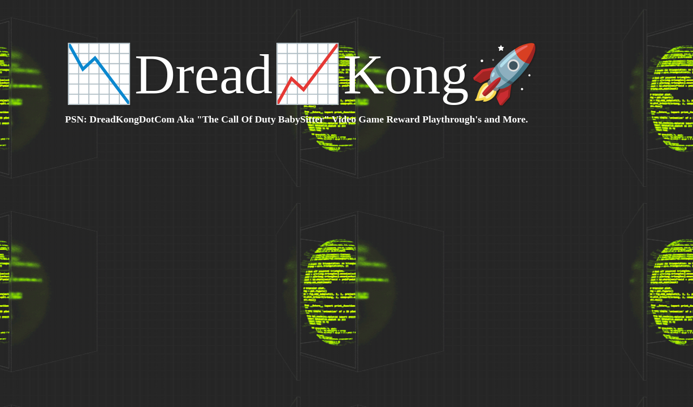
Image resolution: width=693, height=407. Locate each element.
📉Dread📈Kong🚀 (302, 74)
